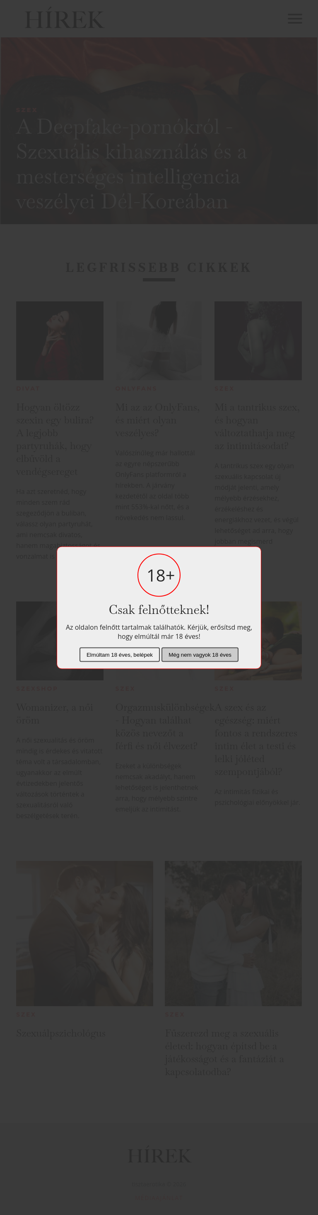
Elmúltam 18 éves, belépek (120, 654)
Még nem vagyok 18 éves (200, 654)
